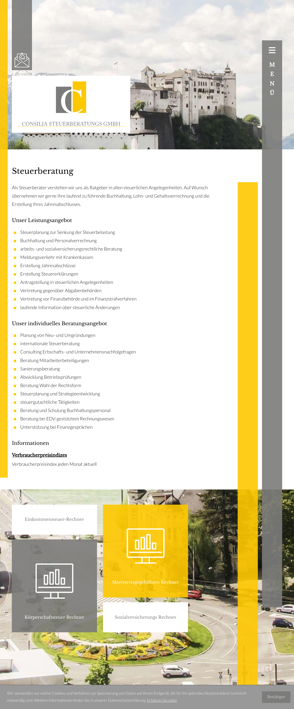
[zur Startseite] (71, 104)
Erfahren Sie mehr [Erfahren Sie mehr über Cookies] (162, 700)
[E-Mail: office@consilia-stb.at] (22, 60)
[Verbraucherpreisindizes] (112, 460)
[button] (54, 520)
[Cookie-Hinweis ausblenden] (276, 697)
